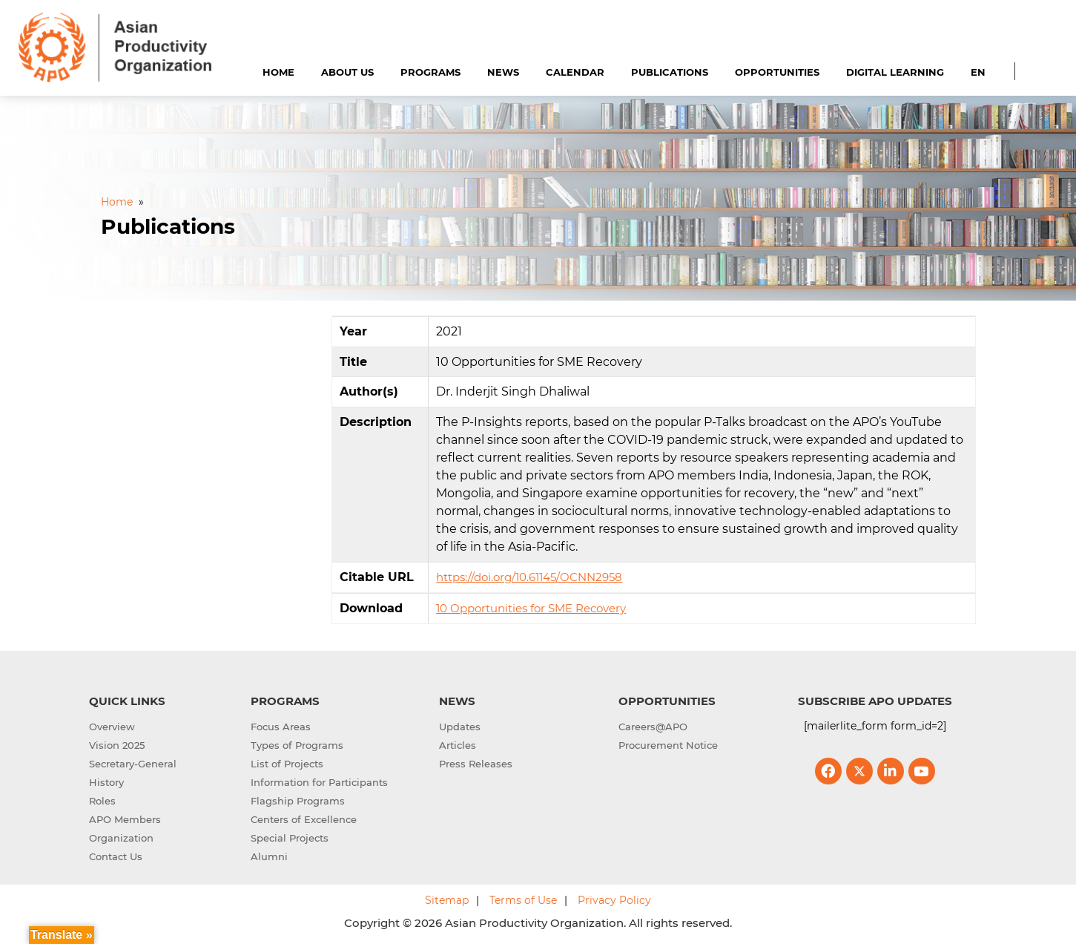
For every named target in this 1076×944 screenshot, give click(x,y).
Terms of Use (523, 900)
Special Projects (290, 838)
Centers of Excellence (304, 819)
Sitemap (447, 900)
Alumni (269, 856)
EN (978, 72)
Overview (112, 726)
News (503, 72)
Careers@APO (652, 726)
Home (278, 72)
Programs (430, 72)
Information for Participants (319, 782)
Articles (457, 745)
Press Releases (475, 764)
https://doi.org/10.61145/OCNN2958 (529, 577)
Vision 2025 (117, 745)
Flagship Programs (298, 801)
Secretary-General (132, 764)
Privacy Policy (614, 900)
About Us (347, 72)
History (106, 782)
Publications (669, 72)
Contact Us (115, 856)
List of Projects (287, 764)
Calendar (575, 72)
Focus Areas (281, 726)
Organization (121, 838)
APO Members (125, 819)
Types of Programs (297, 745)
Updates (460, 726)
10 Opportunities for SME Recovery (531, 608)
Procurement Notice (668, 745)
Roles (102, 801)
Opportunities (777, 72)
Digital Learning (895, 72)
